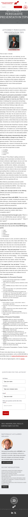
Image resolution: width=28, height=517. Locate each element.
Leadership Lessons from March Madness (11, 470)
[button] (26, 3)
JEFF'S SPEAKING (7, 462)
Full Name (5, 378)
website (22, 358)
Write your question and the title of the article (12, 401)
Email (4, 393)
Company (5, 385)
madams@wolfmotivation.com (19, 356)
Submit (5, 413)
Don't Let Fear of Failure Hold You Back (11, 472)
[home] (9, 3)
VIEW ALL (5, 486)
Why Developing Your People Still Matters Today (13, 477)
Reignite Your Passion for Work (9, 473)
